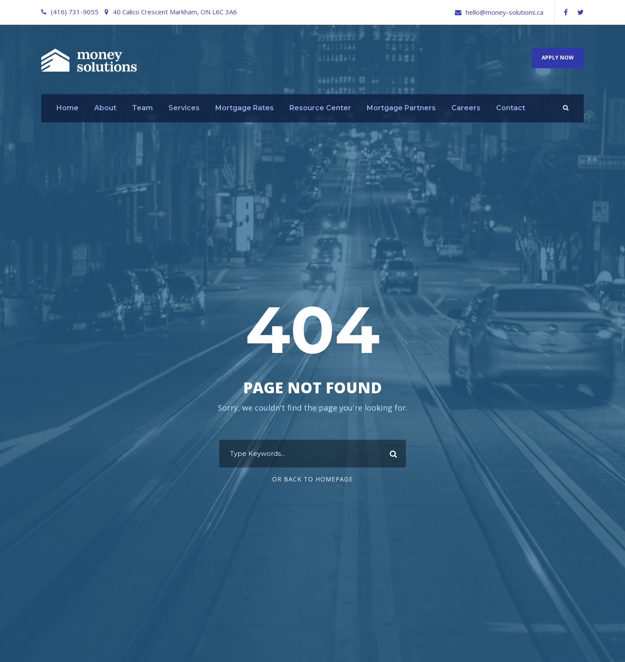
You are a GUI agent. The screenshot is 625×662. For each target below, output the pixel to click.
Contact (510, 108)
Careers (465, 108)
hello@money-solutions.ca (504, 12)
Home (67, 108)
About (105, 108)
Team (142, 108)
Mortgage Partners (401, 108)
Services (184, 108)
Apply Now (558, 57)
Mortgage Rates (244, 108)
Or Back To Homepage (312, 479)
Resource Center (320, 108)
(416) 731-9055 (75, 11)
